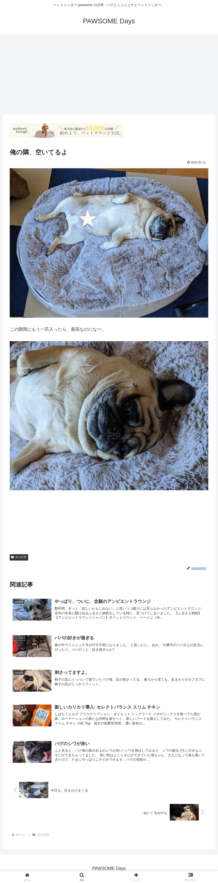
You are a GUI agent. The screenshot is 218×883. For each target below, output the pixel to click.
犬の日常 (19, 557)
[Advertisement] (109, 74)
